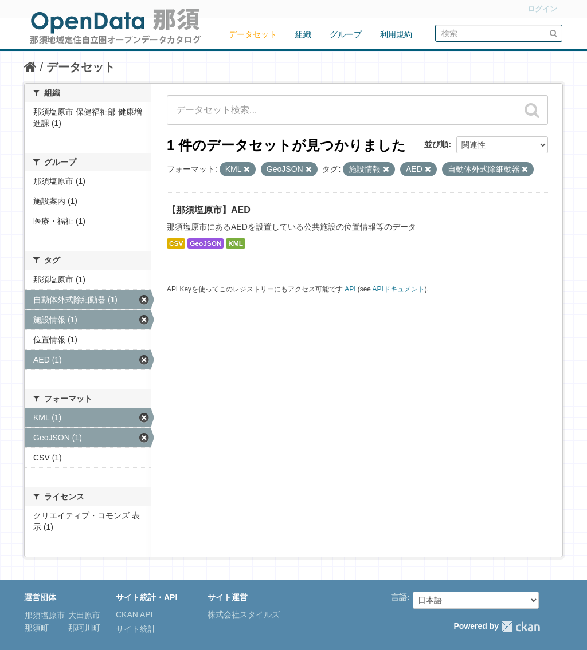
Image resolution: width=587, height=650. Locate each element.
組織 (303, 34)
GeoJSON (205, 243)
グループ (346, 34)
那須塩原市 (45, 615)
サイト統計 (136, 628)
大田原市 (83, 615)
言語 (399, 597)
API (350, 289)
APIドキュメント (399, 289)
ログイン (542, 9)
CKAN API (134, 614)
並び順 (436, 144)
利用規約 (396, 34)
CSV (176, 243)
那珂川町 (83, 627)
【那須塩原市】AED (209, 210)
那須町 (37, 627)
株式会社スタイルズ (244, 614)
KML (235, 243)
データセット (253, 34)
